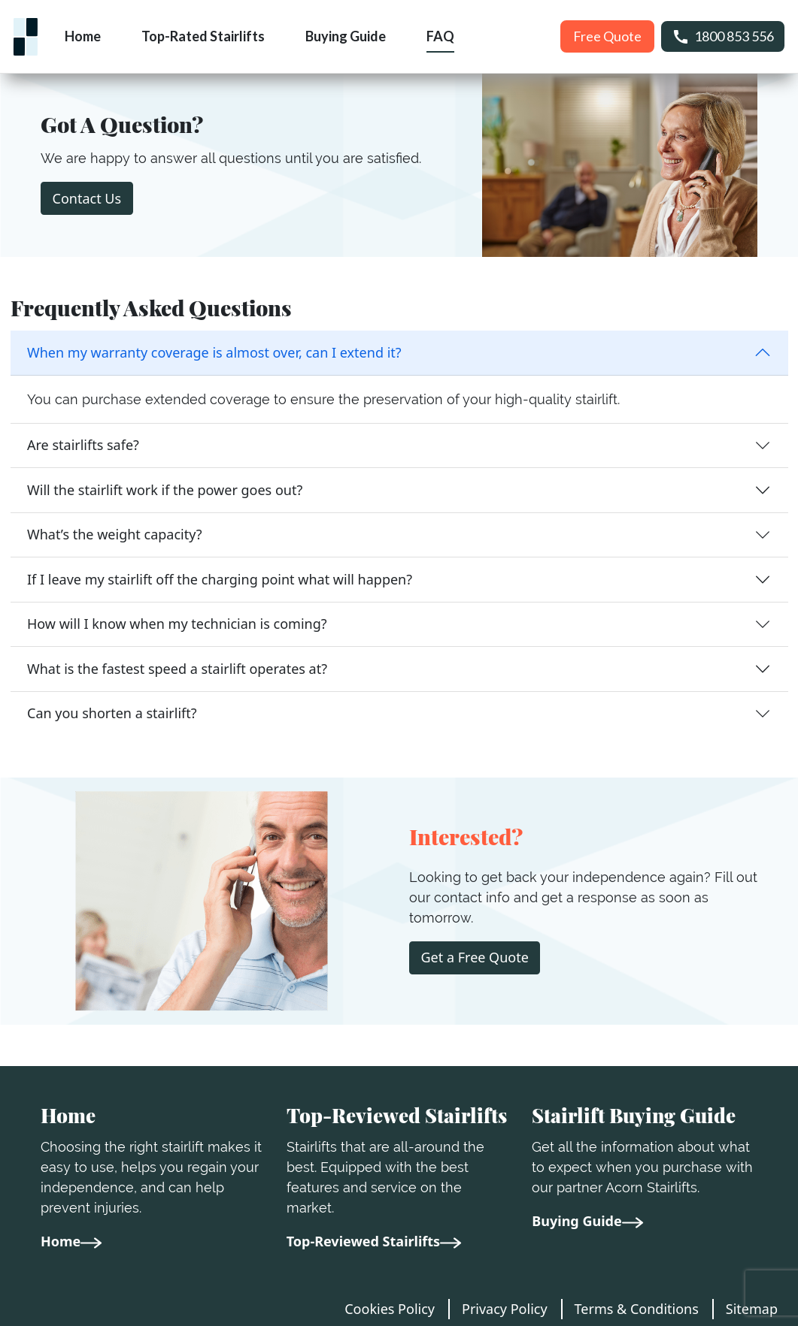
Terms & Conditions (637, 1309)
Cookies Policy (389, 1309)
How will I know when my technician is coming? (177, 624)
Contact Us (87, 198)
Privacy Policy (505, 1309)
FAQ (440, 36)
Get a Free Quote (475, 957)
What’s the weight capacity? (114, 534)
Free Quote (607, 36)
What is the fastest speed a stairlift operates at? (177, 669)
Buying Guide (345, 36)
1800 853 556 (723, 37)
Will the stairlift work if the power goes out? (164, 490)
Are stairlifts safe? (83, 445)
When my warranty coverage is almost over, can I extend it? (214, 352)
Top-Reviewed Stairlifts (374, 1241)
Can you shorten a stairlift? (112, 713)
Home (83, 36)
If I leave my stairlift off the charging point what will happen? (219, 579)
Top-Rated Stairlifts (203, 36)
